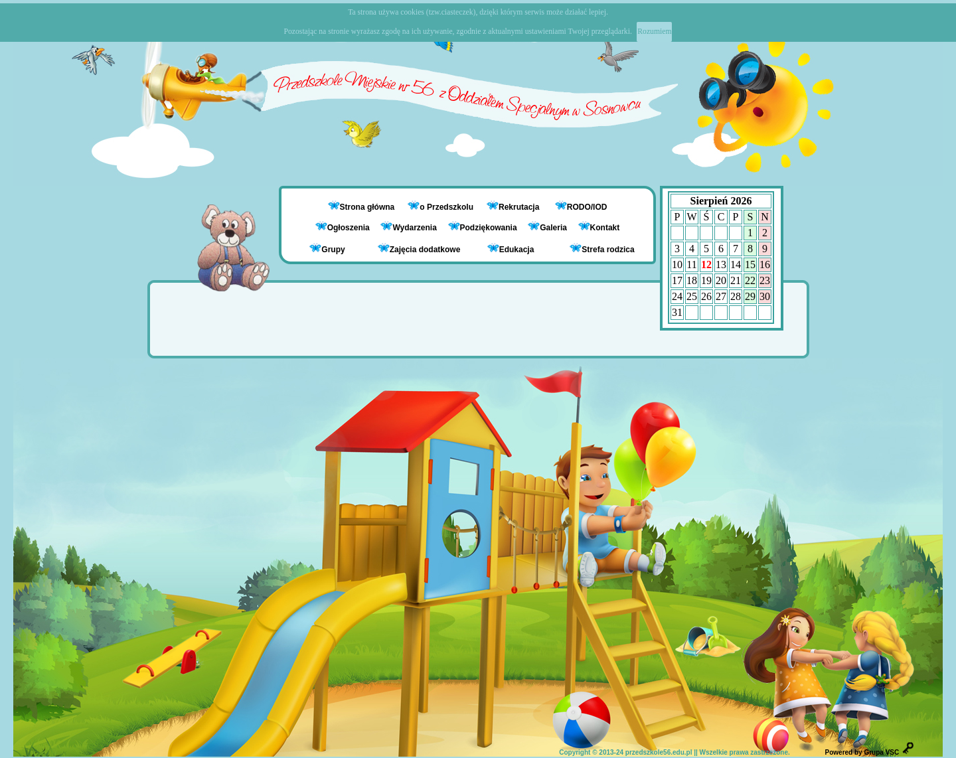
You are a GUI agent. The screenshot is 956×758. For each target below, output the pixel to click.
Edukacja (510, 248)
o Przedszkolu (447, 207)
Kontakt (605, 227)
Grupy (327, 248)
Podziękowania (482, 227)
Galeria (547, 227)
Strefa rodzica (602, 248)
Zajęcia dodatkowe (419, 248)
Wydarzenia (408, 227)
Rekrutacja (520, 207)
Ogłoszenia (342, 227)
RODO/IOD (587, 207)
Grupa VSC (881, 752)
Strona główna (368, 207)
